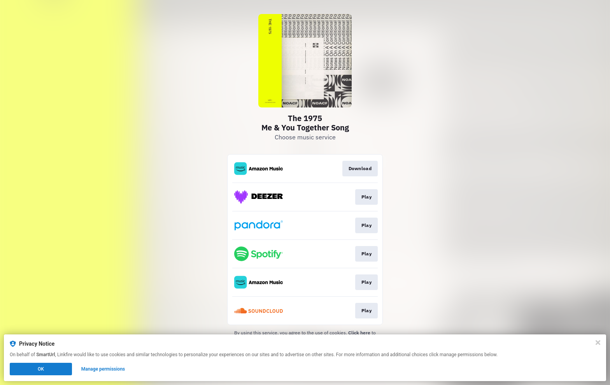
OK (41, 369)
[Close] (598, 342)
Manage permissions (103, 369)
